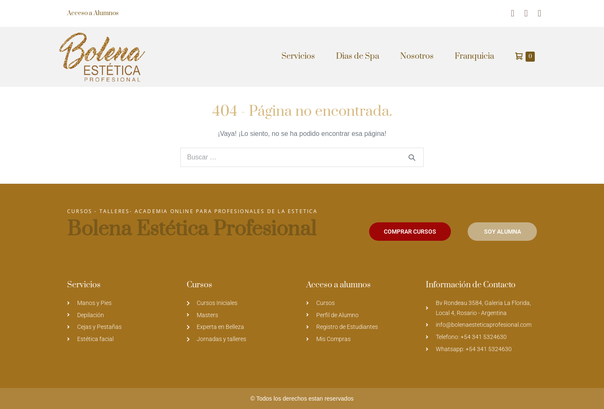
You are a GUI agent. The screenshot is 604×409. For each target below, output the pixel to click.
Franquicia (474, 56)
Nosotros (417, 56)
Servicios (298, 56)
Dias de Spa (357, 56)
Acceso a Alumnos (93, 13)
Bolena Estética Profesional (191, 229)
